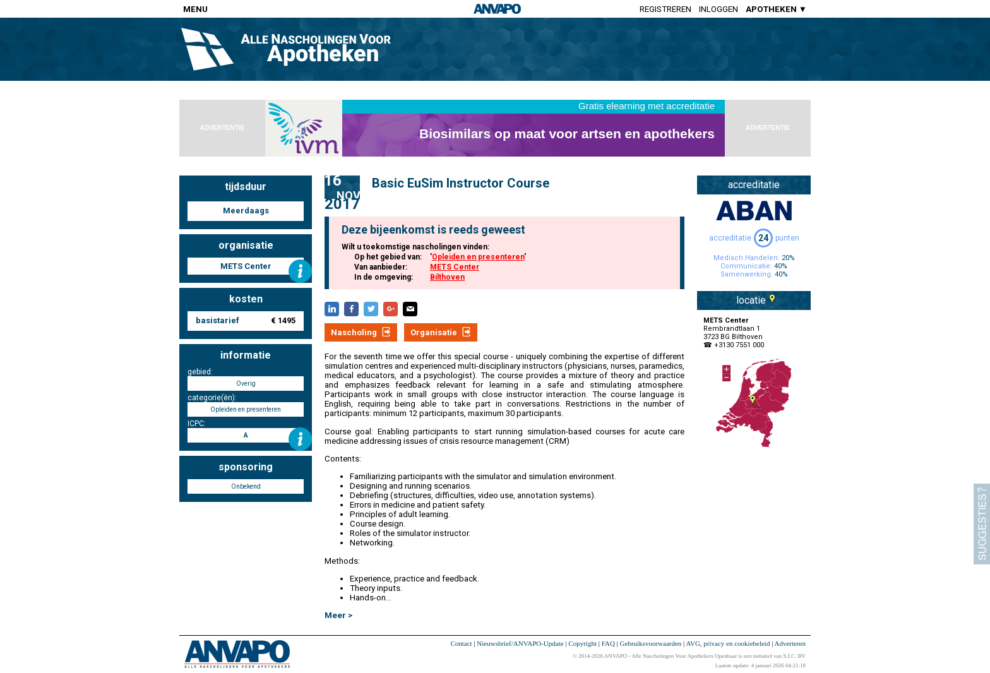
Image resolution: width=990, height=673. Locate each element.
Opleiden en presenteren (478, 257)
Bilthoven (447, 277)
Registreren (665, 9)
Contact (461, 643)
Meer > (338, 615)
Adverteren (790, 643)
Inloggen (718, 9)
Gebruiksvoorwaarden (651, 643)
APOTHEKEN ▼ (776, 9)
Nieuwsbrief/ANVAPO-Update (520, 643)
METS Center (454, 267)
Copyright (582, 643)
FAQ (608, 643)
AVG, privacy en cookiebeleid (728, 643)
